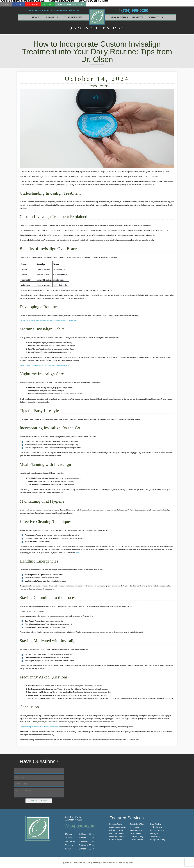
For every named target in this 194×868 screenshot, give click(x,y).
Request (71, 4)
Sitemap (89, 862)
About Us (52, 17)
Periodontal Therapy (116, 833)
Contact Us (155, 17)
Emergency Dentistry (157, 839)
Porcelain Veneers (136, 839)
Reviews (48, 4)
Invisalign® (154, 833)
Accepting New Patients (61, 1)
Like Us (18, 4)
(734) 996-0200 (140, 10)
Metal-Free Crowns (157, 830)
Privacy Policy (127, 862)
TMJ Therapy (155, 836)
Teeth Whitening (156, 827)
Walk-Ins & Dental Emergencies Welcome (23, 1)
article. (78, 552)
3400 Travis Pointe (79, 818)
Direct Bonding (155, 824)
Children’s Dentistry (116, 830)
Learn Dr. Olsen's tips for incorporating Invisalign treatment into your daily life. (45, 365)
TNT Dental (118, 862)
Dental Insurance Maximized (93, 1)
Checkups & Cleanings (117, 827)
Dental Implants (135, 833)
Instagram (32, 4)
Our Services (73, 17)
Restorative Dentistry (116, 836)
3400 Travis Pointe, (54, 11)
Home (35, 17)
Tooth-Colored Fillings (137, 824)
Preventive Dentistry (116, 824)
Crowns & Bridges (115, 839)
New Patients (119, 17)
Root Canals (134, 827)
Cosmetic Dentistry (136, 836)
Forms (6, 4)
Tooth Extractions (136, 830)
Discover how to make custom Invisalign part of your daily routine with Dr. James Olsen (48, 320)
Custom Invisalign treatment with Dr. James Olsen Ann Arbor (40, 726)
